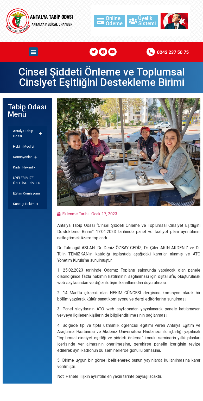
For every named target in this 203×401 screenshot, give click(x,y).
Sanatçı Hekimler (25, 204)
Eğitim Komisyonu (26, 193)
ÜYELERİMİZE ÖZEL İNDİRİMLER (26, 180)
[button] (33, 51)
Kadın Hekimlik (24, 167)
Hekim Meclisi (23, 146)
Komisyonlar (25, 157)
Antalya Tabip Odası (27, 133)
